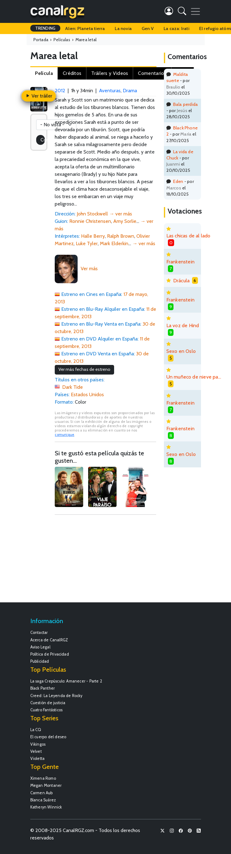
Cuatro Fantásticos (46, 710)
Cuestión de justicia (48, 702)
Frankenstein (180, 262)
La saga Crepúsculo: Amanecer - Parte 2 (66, 681)
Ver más (89, 268)
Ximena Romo (43, 778)
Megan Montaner (46, 785)
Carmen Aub (41, 793)
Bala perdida (185, 104)
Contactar (39, 632)
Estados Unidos (87, 394)
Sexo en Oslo (181, 351)
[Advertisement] (105, 561)
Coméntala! (43, 140)
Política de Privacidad (49, 654)
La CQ (35, 729)
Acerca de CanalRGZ (49, 640)
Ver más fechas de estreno (84, 369)
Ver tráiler (38, 96)
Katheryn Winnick (46, 807)
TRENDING (45, 28)
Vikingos (38, 744)
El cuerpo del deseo (48, 737)
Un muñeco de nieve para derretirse (193, 377)
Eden (178, 181)
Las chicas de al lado (188, 236)
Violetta (37, 758)
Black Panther (42, 688)
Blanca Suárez (43, 800)
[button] (182, 12)
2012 (60, 90)
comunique (64, 434)
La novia (123, 28)
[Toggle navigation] (195, 11)
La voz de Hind (182, 325)
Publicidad (39, 661)
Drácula (181, 281)
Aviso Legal (40, 647)
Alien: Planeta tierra (85, 28)
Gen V (148, 28)
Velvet (36, 751)
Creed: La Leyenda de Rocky (56, 695)
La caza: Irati (176, 28)
